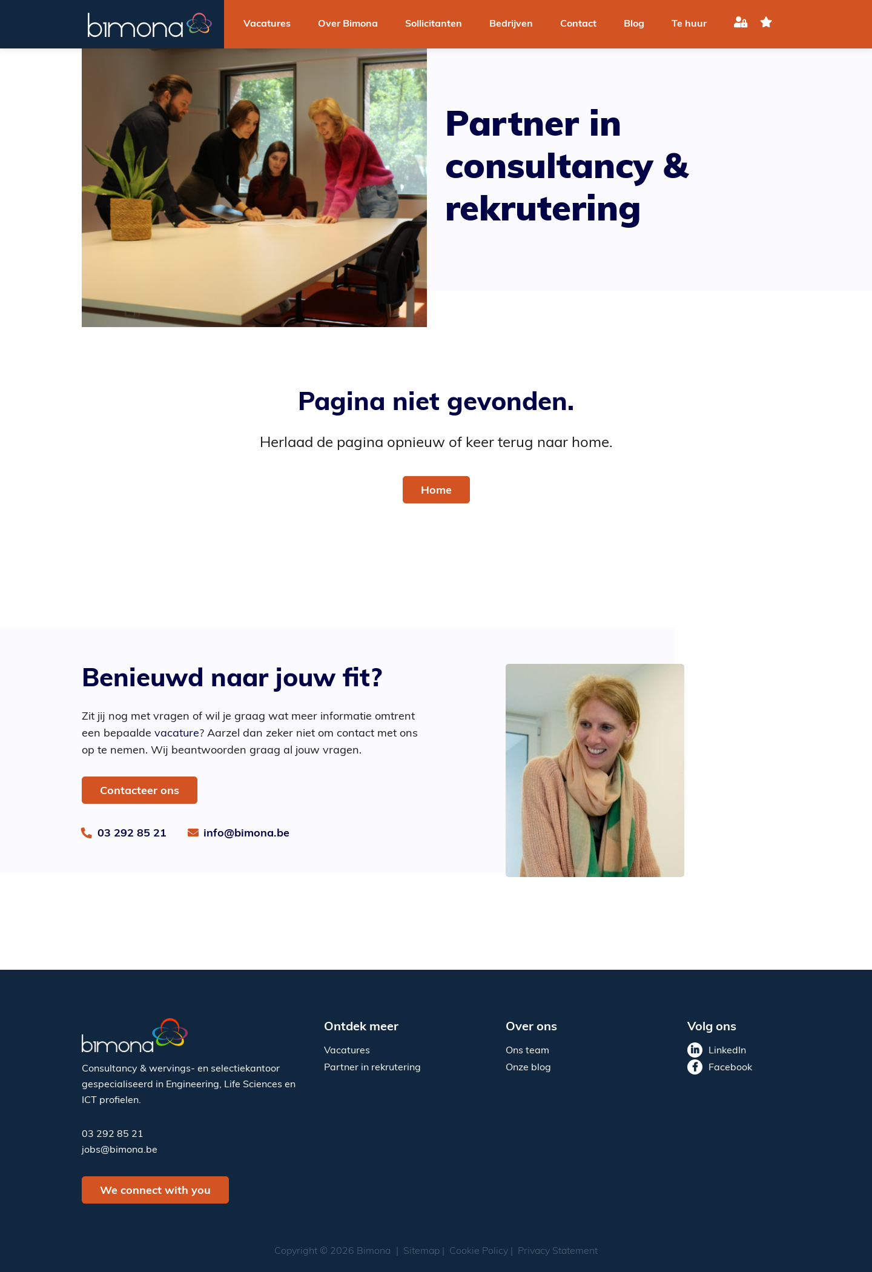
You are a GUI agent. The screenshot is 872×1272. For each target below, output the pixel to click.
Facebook (730, 1068)
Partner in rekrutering (372, 1068)
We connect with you (155, 1191)
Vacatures (267, 24)
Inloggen (741, 24)
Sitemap (421, 1251)
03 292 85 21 (132, 834)
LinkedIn (727, 1051)
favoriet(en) (766, 24)
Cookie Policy (478, 1251)
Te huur (689, 24)
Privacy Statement (558, 1251)
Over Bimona (348, 24)
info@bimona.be (246, 834)
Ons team (527, 1051)
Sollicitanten (433, 24)
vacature (176, 734)
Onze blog (528, 1068)
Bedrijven (511, 24)
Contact (578, 24)
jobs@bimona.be (119, 1150)
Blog (634, 24)
